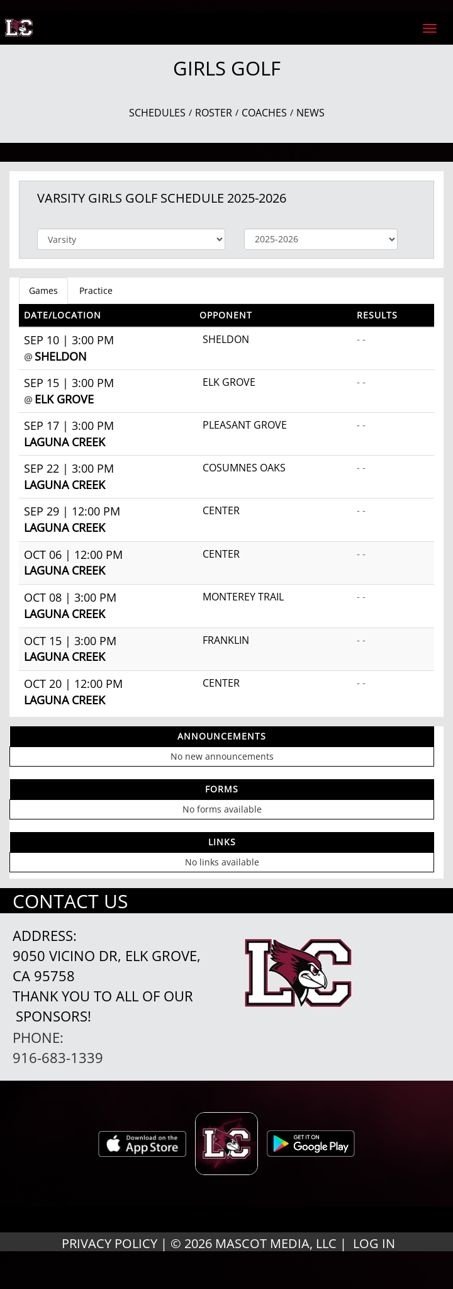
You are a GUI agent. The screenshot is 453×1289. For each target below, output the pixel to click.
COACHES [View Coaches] (264, 112)
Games (43, 290)
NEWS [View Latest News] (310, 112)
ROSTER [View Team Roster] (213, 112)
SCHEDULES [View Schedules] (157, 112)
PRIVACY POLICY (109, 1243)
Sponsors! (53, 1016)
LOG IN (374, 1243)
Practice (96, 290)
